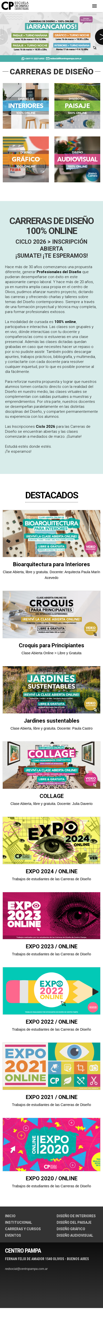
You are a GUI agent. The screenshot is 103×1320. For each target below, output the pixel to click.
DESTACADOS (51, 495)
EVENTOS (13, 1235)
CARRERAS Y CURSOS (23, 1229)
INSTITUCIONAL (18, 1222)
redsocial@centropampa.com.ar (26, 1269)
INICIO (10, 1216)
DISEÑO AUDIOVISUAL (75, 1235)
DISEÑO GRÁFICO (71, 1229)
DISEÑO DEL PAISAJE (74, 1222)
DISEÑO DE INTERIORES (76, 1216)
